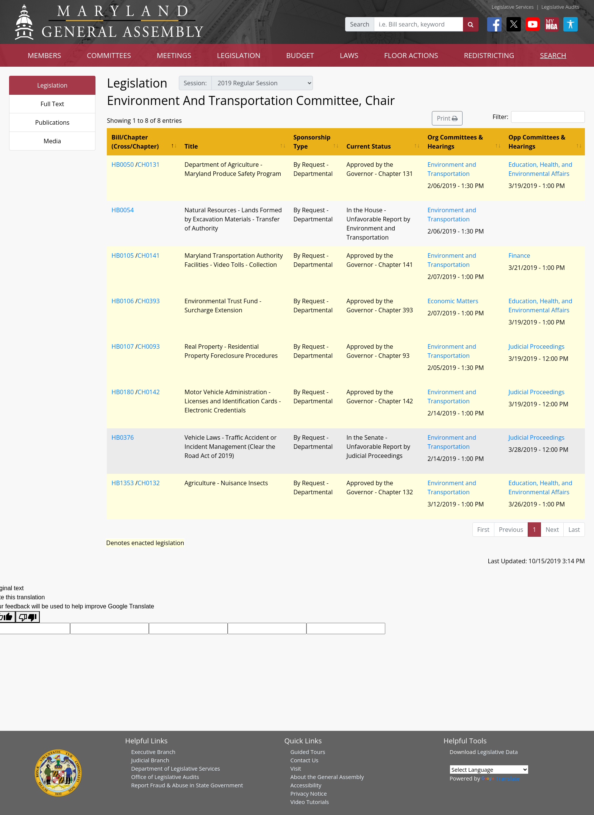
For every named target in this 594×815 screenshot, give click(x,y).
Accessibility (305, 785)
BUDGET (300, 55)
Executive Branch (153, 751)
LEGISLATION (239, 55)
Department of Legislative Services (175, 768)
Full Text (52, 104)
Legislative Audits (560, 6)
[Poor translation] (28, 617)
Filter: (538, 117)
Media (52, 141)
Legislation (52, 85)
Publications (52, 122)
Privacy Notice (308, 793)
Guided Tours (307, 751)
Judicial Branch (150, 760)
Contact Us (304, 760)
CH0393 (148, 301)
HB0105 (122, 255)
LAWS (349, 55)
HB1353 (122, 483)
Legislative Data (497, 751)
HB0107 (122, 346)
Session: (195, 83)
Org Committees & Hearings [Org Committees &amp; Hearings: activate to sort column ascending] (455, 141)
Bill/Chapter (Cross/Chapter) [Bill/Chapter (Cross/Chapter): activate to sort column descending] (135, 141)
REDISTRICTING (489, 55)
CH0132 (148, 483)
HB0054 (122, 210)
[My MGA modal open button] (550, 24)
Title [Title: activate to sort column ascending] (191, 146)
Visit (295, 768)
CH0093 (148, 346)
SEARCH (553, 55)
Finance (519, 255)
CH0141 (148, 255)
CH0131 (148, 164)
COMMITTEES (109, 55)
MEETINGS (174, 55)
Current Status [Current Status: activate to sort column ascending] (369, 146)
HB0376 (122, 437)
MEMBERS (44, 55)
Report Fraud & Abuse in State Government (187, 785)
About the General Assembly (327, 777)
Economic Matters (452, 301)
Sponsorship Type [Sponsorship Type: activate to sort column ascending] (311, 141)
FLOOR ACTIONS (411, 55)
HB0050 (122, 164)
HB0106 (122, 301)
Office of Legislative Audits (165, 777)
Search (359, 24)
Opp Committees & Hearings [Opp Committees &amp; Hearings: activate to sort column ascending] (536, 141)
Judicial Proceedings (536, 346)
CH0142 (148, 392)
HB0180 (122, 392)
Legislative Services (513, 6)
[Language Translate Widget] (489, 769)
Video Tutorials (309, 802)
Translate (500, 778)
